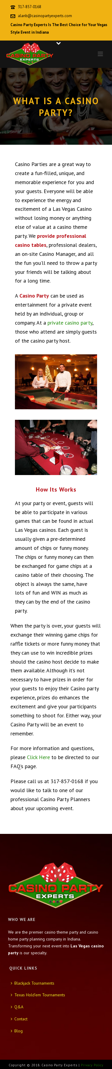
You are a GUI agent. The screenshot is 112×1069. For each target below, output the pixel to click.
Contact (19, 1019)
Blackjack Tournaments (32, 983)
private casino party (69, 322)
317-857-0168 (29, 6)
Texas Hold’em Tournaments (38, 995)
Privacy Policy (92, 1065)
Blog (17, 1031)
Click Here (38, 757)
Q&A (17, 1007)
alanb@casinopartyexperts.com (45, 15)
